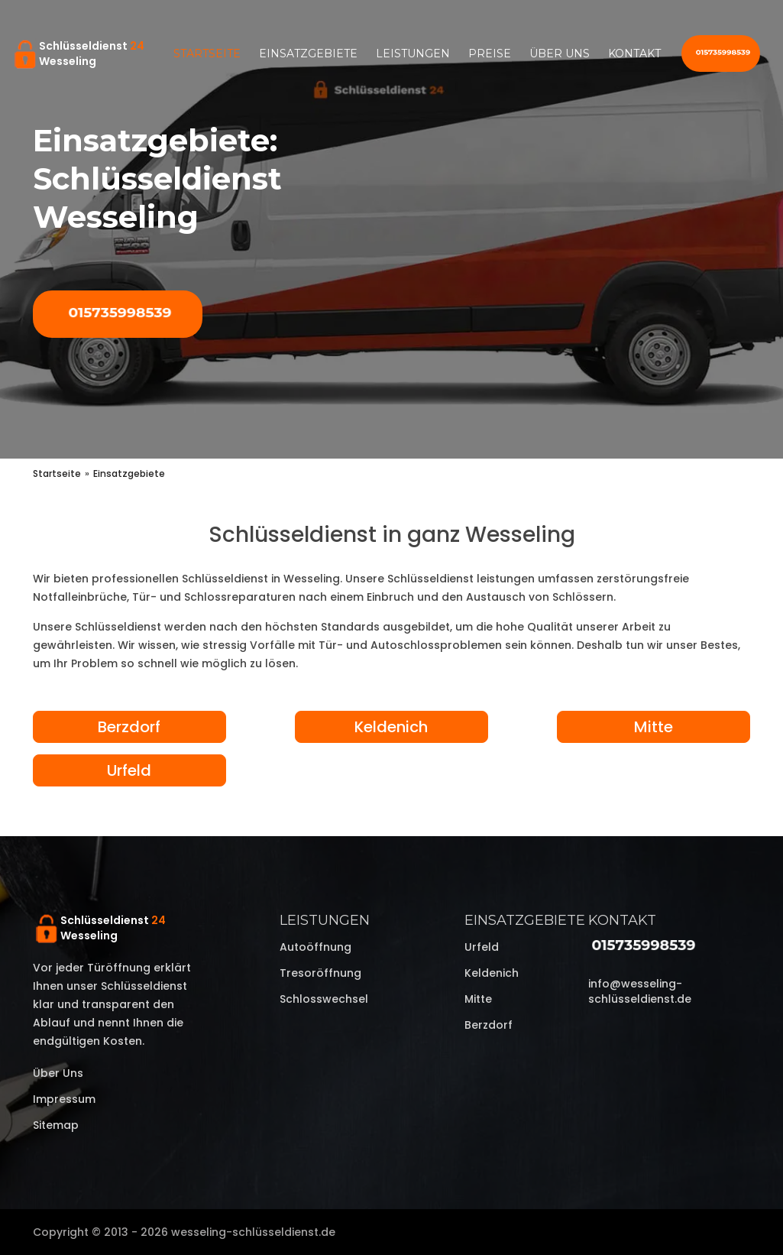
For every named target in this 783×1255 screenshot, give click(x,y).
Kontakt (634, 53)
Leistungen (413, 53)
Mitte (653, 727)
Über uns (559, 53)
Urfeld (129, 770)
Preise (489, 53)
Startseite (207, 53)
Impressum (64, 1099)
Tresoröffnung (320, 973)
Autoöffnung (315, 947)
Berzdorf (129, 727)
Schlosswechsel (324, 999)
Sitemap (56, 1125)
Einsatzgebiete (308, 53)
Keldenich (391, 727)
